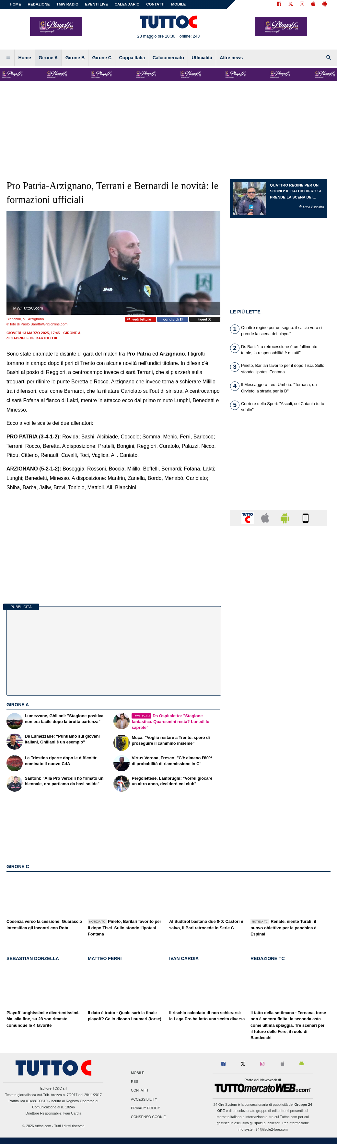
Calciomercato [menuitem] (168, 57)
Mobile (137, 1073)
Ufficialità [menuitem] (202, 57)
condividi (172, 319)
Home (15, 4)
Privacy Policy (145, 1108)
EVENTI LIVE (96, 4)
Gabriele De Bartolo (32, 338)
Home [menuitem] (24, 57)
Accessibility (144, 1099)
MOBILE (178, 4)
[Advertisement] (278, 782)
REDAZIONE (39, 4)
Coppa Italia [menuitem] (132, 57)
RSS (134, 1082)
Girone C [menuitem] (101, 57)
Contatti (139, 1091)
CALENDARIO (127, 4)
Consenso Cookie (148, 1117)
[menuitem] (8, 58)
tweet (205, 319)
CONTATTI (155, 4)
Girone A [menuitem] (48, 57)
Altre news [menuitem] (231, 57)
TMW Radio (67, 4)
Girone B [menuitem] (75, 57)
